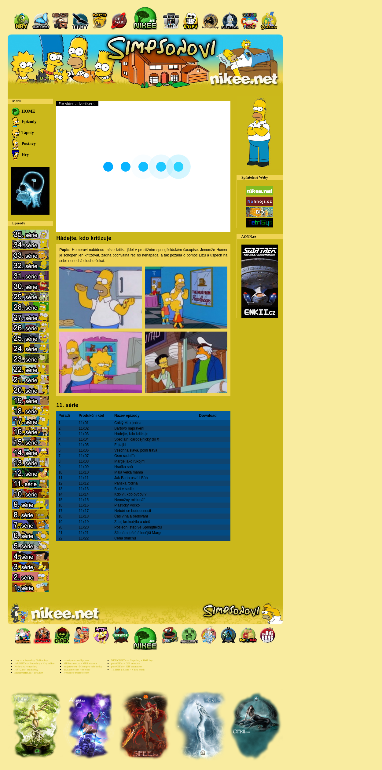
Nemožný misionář (129, 500)
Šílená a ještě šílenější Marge (138, 533)
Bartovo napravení (129, 428)
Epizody (24, 121)
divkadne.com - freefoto (77, 669)
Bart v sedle (124, 489)
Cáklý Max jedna (127, 423)
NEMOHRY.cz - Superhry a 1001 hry (131, 660)
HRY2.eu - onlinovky (26, 669)
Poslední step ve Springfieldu (138, 527)
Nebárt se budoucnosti (132, 511)
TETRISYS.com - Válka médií (128, 669)
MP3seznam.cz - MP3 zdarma (80, 663)
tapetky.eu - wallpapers (76, 660)
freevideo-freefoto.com (76, 672)
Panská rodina (126, 483)
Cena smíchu (125, 538)
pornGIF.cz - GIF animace (125, 663)
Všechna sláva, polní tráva (135, 450)
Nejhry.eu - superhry (25, 666)
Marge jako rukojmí (129, 461)
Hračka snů (123, 467)
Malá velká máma (128, 472)
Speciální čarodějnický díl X (136, 439)
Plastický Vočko (127, 505)
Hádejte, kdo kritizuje (131, 434)
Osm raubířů (124, 456)
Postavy (23, 143)
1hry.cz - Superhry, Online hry (31, 660)
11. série (67, 405)
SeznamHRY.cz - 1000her (28, 672)
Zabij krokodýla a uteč (132, 522)
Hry (20, 154)
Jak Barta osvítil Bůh (131, 478)
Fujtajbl (120, 445)
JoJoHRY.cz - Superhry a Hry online (34, 663)
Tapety (22, 132)
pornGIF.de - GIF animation (126, 666)
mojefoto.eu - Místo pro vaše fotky (83, 666)
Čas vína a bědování (131, 516)
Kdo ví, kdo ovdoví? (130, 494)
